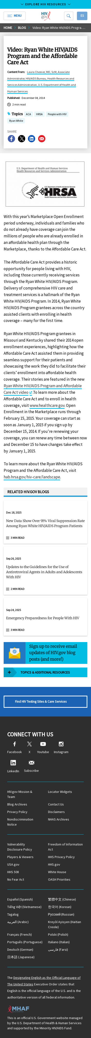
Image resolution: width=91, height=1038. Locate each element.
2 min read (18, 589)
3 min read (18, 537)
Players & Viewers (20, 857)
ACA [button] (28, 114)
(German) (20, 949)
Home (8, 27)
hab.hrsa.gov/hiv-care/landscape (32, 477)
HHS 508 (13, 872)
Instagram (61, 748)
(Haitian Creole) (64, 924)
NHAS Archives (58, 819)
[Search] (68, 16)
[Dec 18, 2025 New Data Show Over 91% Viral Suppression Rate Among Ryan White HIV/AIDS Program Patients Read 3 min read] (45, 522)
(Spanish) (20, 899)
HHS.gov (54, 864)
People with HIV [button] (57, 114)
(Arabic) (18, 922)
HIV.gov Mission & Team (19, 794)
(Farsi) (58, 949)
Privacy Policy (17, 812)
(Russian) (61, 914)
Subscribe (31, 766)
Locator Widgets (60, 791)
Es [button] (82, 16)
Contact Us (56, 804)
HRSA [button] (39, 114)
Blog (22, 27)
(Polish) (58, 934)
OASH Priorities (59, 879)
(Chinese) (62, 899)
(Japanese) (20, 957)
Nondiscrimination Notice (20, 822)
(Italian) (59, 942)
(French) (19, 934)
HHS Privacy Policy (61, 857)
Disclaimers (56, 812)
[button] (45, 525)
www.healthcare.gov (47, 405)
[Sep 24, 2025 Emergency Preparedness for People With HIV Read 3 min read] (45, 617)
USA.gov (13, 864)
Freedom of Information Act (65, 847)
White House (57, 872)
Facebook (14, 748)
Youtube (43, 748)
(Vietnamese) (24, 907)
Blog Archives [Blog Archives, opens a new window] (17, 804)
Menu (15, 16)
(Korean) (59, 907)
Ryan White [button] (16, 121)
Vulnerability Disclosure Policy (19, 847)
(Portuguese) (24, 942)
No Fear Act (15, 879)
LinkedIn (13, 766)
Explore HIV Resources (45, 4)
